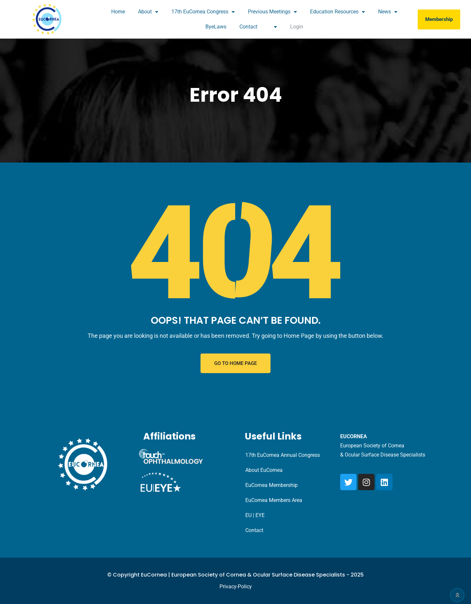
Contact (248, 27)
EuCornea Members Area (273, 500)
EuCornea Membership (271, 485)
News (387, 12)
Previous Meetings (272, 12)
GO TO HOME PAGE (235, 363)
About (148, 12)
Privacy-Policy (235, 586)
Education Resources (337, 12)
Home (118, 12)
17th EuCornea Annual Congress (282, 455)
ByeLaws (215, 27)
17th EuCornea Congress (203, 12)
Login (296, 27)
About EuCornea (264, 470)
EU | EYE (255, 515)
